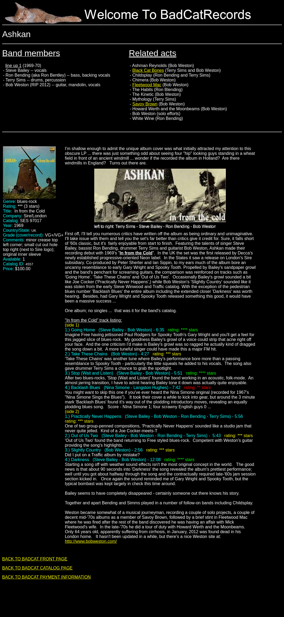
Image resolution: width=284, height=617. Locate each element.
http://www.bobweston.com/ (91, 541)
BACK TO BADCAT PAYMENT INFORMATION (46, 577)
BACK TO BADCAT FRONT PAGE (35, 559)
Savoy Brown (144, 104)
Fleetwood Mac (146, 84)
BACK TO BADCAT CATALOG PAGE (37, 568)
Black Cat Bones (148, 70)
